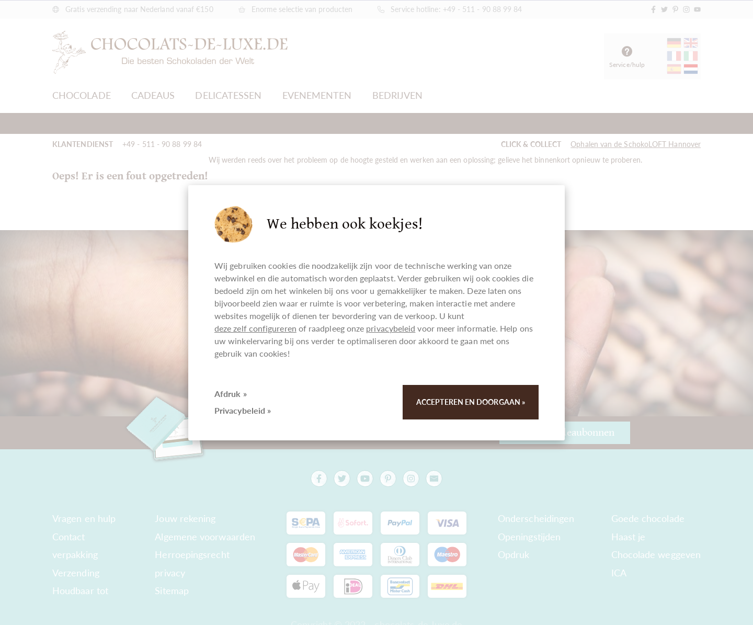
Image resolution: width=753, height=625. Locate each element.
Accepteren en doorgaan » (470, 401)
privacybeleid (390, 328)
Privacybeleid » (242, 410)
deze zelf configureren (255, 328)
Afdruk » (230, 394)
